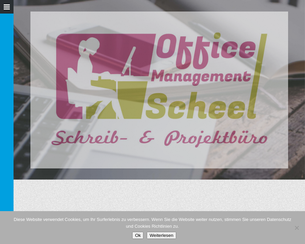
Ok (138, 235)
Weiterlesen (161, 235)
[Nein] (296, 227)
